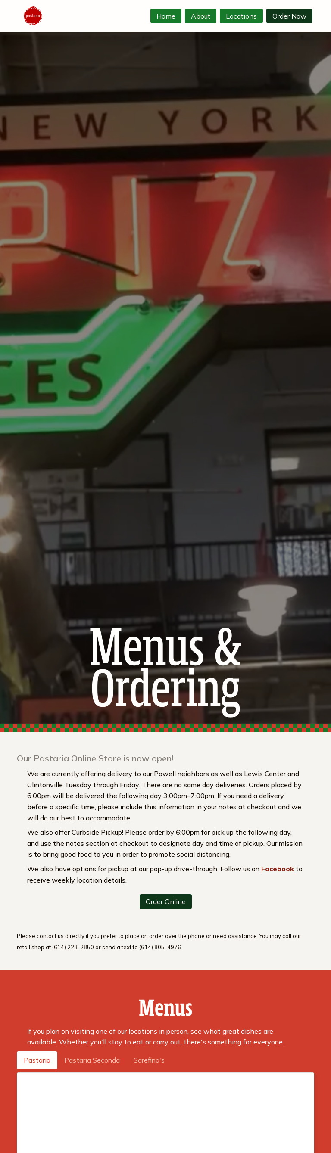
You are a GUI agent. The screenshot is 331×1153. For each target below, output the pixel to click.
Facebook (277, 868)
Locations (241, 16)
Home (165, 16)
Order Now (289, 16)
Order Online (166, 901)
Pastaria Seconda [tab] (92, 1060)
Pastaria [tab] (37, 1060)
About (200, 16)
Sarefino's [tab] (149, 1060)
